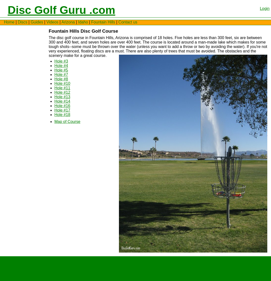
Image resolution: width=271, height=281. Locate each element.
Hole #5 (61, 70)
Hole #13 (62, 97)
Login (265, 8)
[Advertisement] (19, 103)
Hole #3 (61, 61)
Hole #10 (62, 83)
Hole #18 (62, 115)
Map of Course (67, 121)
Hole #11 (62, 88)
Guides (37, 22)
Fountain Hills (103, 22)
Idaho (83, 22)
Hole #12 (62, 92)
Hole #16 (62, 106)
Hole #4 (61, 66)
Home (9, 22)
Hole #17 (62, 110)
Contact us (127, 22)
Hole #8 (61, 79)
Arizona (68, 22)
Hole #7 (61, 74)
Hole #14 (62, 101)
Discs (22, 22)
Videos (52, 22)
